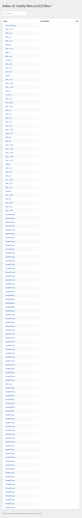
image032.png (10, 457)
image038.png (10, 326)
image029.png (10, 311)
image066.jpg (10, 291)
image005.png (10, 357)
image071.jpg (10, 361)
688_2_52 (9, 41)
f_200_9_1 (9, 60)
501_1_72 (9, 126)
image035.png (10, 426)
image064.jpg (10, 303)
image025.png (10, 507)
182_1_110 (9, 160)
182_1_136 (9, 87)
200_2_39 (9, 122)
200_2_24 (9, 64)
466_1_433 (9, 153)
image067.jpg (10, 496)
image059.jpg (10, 237)
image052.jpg (10, 399)
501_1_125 (9, 180)
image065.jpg (10, 222)
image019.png (10, 276)
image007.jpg (10, 264)
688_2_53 (9, 183)
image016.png (10, 465)
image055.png (10, 318)
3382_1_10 (9, 133)
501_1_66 (9, 68)
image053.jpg (10, 415)
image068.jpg (10, 307)
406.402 (8, 45)
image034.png (10, 484)
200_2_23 (9, 118)
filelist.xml (9, 384)
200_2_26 (9, 168)
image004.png (10, 438)
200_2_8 (8, 114)
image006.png (10, 214)
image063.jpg (10, 469)
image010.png (10, 341)
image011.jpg (10, 476)
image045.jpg (10, 322)
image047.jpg (10, 499)
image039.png (10, 419)
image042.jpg (10, 461)
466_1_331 (9, 106)
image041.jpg (10, 257)
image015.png (10, 488)
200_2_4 (8, 110)
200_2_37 (9, 172)
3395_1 (8, 75)
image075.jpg (10, 245)
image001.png (10, 349)
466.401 (8, 191)
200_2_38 (9, 207)
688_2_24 (9, 79)
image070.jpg (10, 449)
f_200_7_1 (9, 95)
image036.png (10, 287)
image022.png (10, 353)
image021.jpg (10, 388)
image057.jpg (10, 314)
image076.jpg (10, 445)
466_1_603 (9, 102)
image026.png (10, 268)
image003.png (10, 442)
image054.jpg (10, 492)
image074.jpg (10, 368)
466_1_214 (9, 203)
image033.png (10, 260)
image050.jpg (10, 411)
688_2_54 (9, 187)
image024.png (10, 376)
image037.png (10, 280)
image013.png (10, 365)
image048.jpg (10, 299)
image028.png (10, 272)
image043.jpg (10, 234)
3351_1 (8, 91)
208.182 (8, 137)
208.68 (8, 164)
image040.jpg (10, 284)
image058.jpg (10, 407)
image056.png (10, 330)
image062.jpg (10, 472)
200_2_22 (9, 72)
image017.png (10, 230)
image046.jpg (10, 422)
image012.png (10, 403)
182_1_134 (9, 156)
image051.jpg (10, 226)
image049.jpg (10, 334)
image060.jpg (10, 295)
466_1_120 (9, 149)
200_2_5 (8, 176)
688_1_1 (8, 52)
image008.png (10, 253)
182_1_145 (9, 29)
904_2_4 (8, 141)
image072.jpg (10, 503)
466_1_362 (9, 48)
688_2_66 (9, 56)
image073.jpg (10, 380)
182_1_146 (9, 145)
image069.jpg (10, 480)
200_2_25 (9, 33)
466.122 (8, 199)
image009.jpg (10, 395)
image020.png (10, 392)
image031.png (10, 241)
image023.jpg (10, 372)
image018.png (10, 338)
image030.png (10, 218)
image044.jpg (10, 434)
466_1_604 (9, 83)
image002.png (10, 430)
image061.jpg (10, 249)
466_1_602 (9, 195)
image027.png (10, 345)
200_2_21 (9, 99)
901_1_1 (8, 37)
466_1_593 (9, 129)
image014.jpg (10, 453)
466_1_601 (9, 210)
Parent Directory (11, 25)
